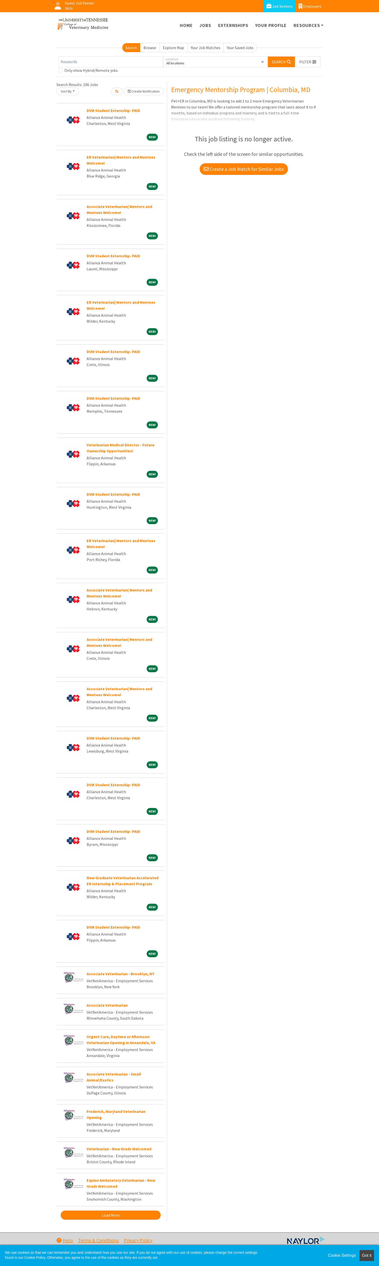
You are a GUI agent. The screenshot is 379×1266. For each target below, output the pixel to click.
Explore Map (173, 47)
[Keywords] (111, 61)
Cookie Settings (342, 1255)
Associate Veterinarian (107, 1005)
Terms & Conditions (98, 1240)
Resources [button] (307, 25)
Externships (233, 25)
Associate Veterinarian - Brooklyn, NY (120, 973)
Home (186, 25)
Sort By (66, 91)
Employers (310, 6)
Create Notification (144, 91)
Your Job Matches (205, 47)
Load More (111, 1215)
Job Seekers (279, 6)
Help (65, 1240)
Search (131, 47)
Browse (149, 47)
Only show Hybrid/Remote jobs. (91, 70)
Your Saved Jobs (240, 47)
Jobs (205, 25)
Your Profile (271, 25)
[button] (307, 61)
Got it (367, 1255)
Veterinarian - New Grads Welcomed (119, 1148)
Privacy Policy (138, 1240)
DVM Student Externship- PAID (113, 110)
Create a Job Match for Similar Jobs (244, 169)
